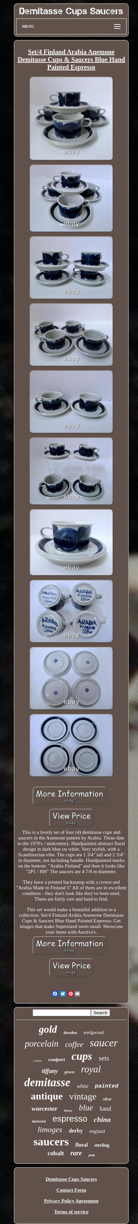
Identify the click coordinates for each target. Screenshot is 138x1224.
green (69, 1071)
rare (76, 1153)
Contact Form (71, 1190)
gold (48, 1029)
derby (76, 1131)
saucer (104, 1043)
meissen (39, 1121)
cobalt (55, 1153)
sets (104, 1058)
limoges (50, 1129)
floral (81, 1145)
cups (81, 1056)
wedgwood (94, 1032)
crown (38, 1060)
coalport (56, 1059)
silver (107, 1099)
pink (91, 1155)
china (102, 1119)
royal (91, 1069)
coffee (74, 1044)
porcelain (41, 1044)
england (97, 1131)
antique (47, 1096)
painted (106, 1086)
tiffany (50, 1071)
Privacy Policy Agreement (71, 1201)
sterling (101, 1145)
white (82, 1086)
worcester (45, 1108)
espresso (69, 1119)
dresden (70, 1032)
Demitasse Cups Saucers (71, 1179)
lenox (68, 1110)
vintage (82, 1096)
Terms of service (71, 1211)
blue (86, 1107)
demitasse (47, 1082)
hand (105, 1108)
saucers (51, 1141)
